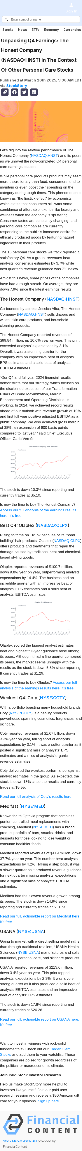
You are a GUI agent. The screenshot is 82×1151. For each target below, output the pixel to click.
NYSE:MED (32, 806)
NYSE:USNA (31, 931)
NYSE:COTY (52, 697)
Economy (51, 29)
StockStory (16, 85)
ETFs (36, 29)
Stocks (8, 29)
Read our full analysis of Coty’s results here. (36, 796)
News (22, 29)
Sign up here (48, 1101)
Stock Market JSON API (20, 1141)
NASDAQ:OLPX (52, 525)
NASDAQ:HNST (44, 156)
